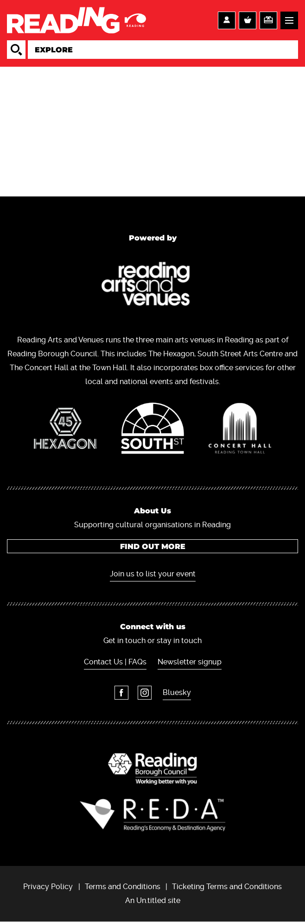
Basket (247, 20)
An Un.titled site (152, 900)
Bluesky (177, 692)
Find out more (152, 546)
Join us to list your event (153, 573)
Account (226, 20)
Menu (289, 20)
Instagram (145, 693)
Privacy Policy (48, 886)
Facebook (121, 693)
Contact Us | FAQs (115, 661)
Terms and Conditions (122, 886)
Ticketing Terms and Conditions (227, 886)
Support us (268, 20)
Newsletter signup (190, 661)
